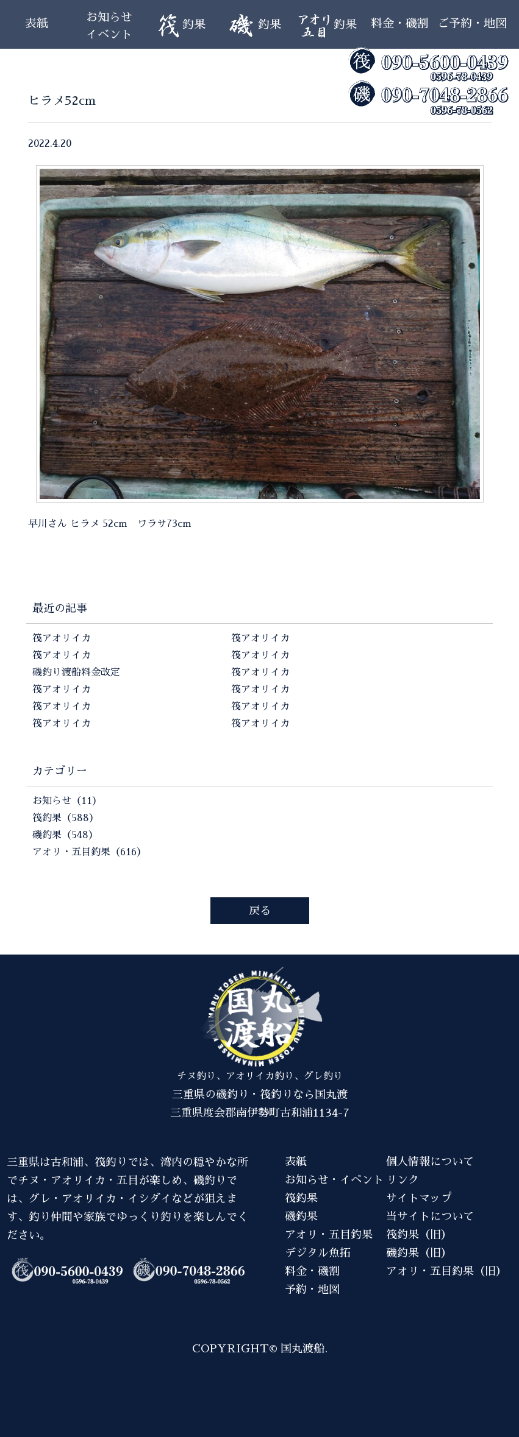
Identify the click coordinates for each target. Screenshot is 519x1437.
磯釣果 (301, 1216)
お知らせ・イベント (334, 1179)
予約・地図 (312, 1289)
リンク (402, 1179)
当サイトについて (430, 1216)
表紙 (36, 23)
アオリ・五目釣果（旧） (446, 1271)
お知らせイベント (109, 26)
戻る (260, 910)
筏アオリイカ (61, 638)
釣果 (181, 25)
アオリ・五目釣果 (329, 1234)
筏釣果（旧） (419, 1234)
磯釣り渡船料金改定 (76, 672)
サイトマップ (419, 1198)
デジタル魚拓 (318, 1253)
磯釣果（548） (65, 835)
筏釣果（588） (65, 818)
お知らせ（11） (67, 801)
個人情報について (430, 1161)
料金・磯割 (400, 23)
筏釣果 (301, 1198)
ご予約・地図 (472, 23)
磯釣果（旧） (419, 1253)
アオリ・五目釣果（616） (89, 852)
